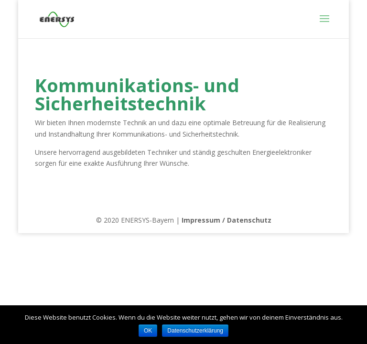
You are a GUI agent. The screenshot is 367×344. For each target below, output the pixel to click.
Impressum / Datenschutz (226, 220)
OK (148, 330)
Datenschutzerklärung (195, 330)
